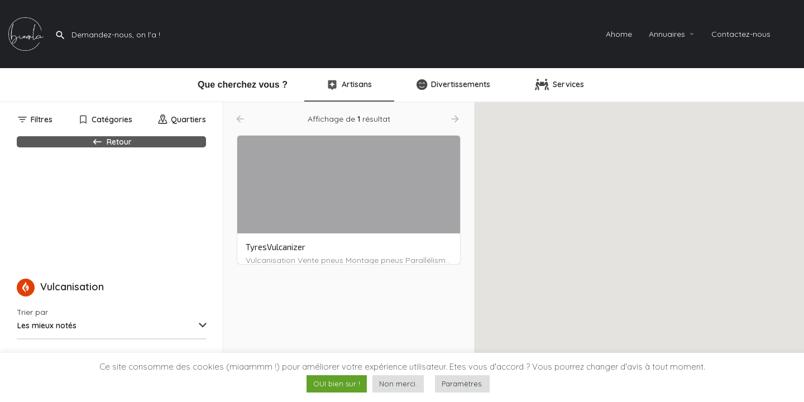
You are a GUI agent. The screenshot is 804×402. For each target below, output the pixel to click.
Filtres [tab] (41, 119)
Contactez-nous (740, 34)
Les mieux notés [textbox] (46, 345)
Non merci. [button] (398, 383)
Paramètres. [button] (462, 383)
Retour (111, 147)
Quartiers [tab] (188, 119)
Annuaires (667, 34)
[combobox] (111, 345)
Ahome (619, 34)
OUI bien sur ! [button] (336, 383)
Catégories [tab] (112, 119)
